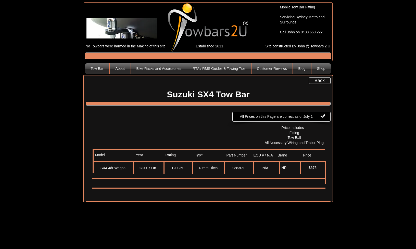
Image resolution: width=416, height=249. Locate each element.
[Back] (320, 80)
